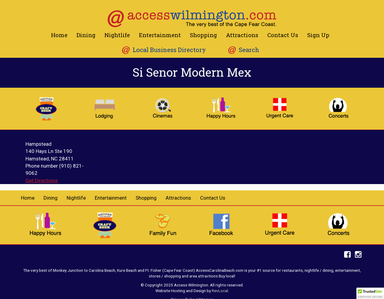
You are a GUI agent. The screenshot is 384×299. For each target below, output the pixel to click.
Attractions (242, 35)
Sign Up (318, 35)
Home (59, 35)
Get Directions (42, 180)
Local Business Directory (169, 50)
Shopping (203, 35)
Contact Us (282, 35)
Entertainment (160, 35)
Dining (85, 35)
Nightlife (117, 35)
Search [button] (249, 50)
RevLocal (220, 290)
